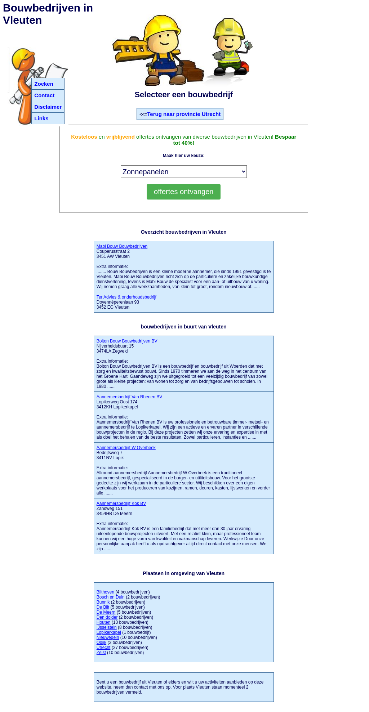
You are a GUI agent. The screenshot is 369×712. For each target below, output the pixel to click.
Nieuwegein (108, 637)
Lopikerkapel (109, 632)
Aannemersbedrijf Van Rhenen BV (130, 396)
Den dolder (107, 617)
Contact (44, 95)
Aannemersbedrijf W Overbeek (126, 447)
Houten (104, 622)
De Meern (106, 612)
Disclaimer (48, 107)
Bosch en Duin (111, 597)
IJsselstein (107, 627)
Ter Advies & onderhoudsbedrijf (126, 297)
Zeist (101, 652)
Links (41, 118)
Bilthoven (105, 592)
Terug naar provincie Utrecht (184, 114)
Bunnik (103, 602)
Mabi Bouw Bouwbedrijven (122, 246)
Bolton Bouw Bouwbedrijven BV (127, 341)
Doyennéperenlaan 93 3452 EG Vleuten (126, 302)
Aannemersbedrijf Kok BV (121, 503)
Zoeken (43, 84)
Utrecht (104, 647)
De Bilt (103, 607)
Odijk (101, 642)
